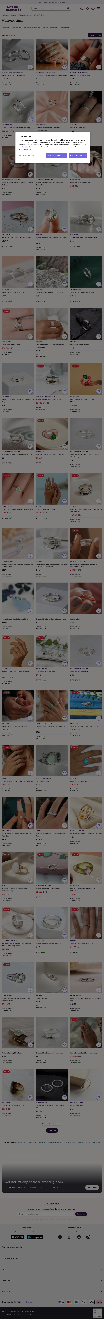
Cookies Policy (27, 147)
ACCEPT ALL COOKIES (78, 155)
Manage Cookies (26, 155)
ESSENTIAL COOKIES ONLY (56, 155)
